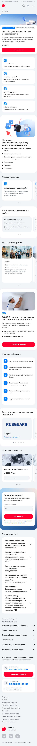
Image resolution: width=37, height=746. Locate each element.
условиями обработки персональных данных (18, 522)
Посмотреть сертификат (11, 437)
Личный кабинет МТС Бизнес (13, 690)
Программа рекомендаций (10, 719)
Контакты (5, 700)
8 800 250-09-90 (18, 684)
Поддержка (7, 688)
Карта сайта (5, 711)
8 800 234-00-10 (28, 1)
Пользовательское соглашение (11, 716)
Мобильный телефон (10, 505)
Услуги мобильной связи (9, 622)
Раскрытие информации (9, 703)
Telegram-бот (16, 688)
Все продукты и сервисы (9, 619)
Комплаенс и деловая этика (10, 714)
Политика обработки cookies (11, 708)
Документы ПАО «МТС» (9, 705)
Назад (6, 11)
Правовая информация (9, 722)
